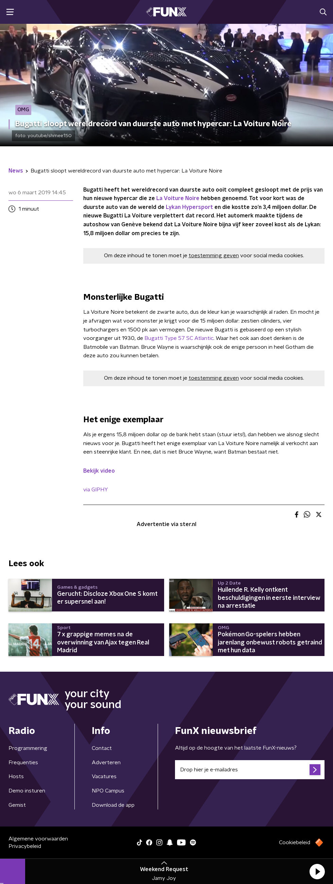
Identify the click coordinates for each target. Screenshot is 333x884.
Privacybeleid (24, 846)
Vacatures (104, 776)
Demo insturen (26, 790)
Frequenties (23, 762)
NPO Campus (108, 790)
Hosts (16, 776)
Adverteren (106, 762)
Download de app (113, 805)
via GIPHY (95, 489)
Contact (102, 748)
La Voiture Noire (177, 198)
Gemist (17, 805)
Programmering (27, 748)
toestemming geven (214, 255)
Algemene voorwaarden (38, 838)
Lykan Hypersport (189, 207)
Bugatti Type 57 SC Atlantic (178, 338)
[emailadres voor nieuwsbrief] (250, 769)
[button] (317, 871)
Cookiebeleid (294, 842)
